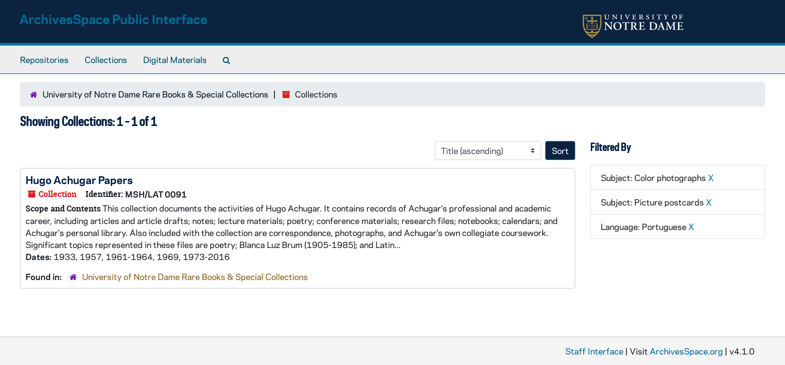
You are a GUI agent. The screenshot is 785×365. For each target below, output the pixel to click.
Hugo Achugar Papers (79, 179)
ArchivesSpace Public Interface (113, 18)
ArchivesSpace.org (686, 351)
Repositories (44, 59)
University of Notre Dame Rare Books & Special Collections (155, 94)
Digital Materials (175, 59)
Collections (106, 59)
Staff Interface (594, 351)
